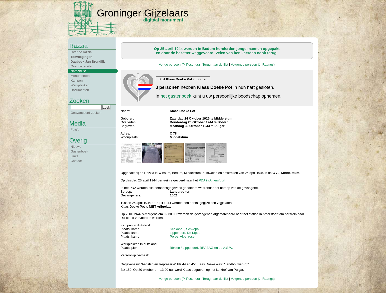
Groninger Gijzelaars (143, 12)
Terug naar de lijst (215, 64)
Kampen (77, 80)
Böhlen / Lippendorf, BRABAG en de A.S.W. (201, 248)
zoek (106, 107)
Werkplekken (80, 85)
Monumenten (80, 76)
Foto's (75, 130)
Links (74, 156)
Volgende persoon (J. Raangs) (253, 64)
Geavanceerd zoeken (86, 113)
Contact (76, 161)
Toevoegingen (81, 57)
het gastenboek (176, 96)
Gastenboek (79, 151)
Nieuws (76, 146)
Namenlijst (78, 71)
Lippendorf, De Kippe (185, 233)
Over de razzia (81, 52)
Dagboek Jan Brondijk (88, 61)
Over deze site (81, 66)
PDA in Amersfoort (212, 180)
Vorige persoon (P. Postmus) (179, 64)
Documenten (80, 90)
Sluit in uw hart (183, 79)
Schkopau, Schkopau (185, 229)
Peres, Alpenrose (182, 236)
